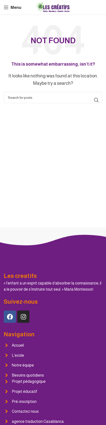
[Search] (53, 97)
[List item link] (53, 345)
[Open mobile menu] (12, 7)
